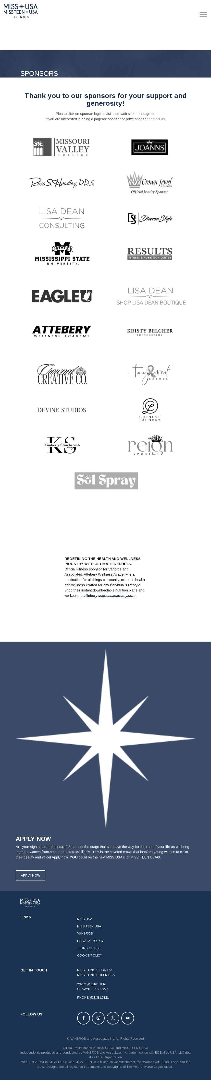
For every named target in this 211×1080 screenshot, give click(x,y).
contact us (157, 119)
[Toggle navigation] (203, 14)
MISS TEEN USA (89, 939)
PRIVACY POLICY (90, 954)
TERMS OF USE (89, 961)
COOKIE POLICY (89, 968)
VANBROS (85, 946)
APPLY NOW (30, 888)
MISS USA (84, 932)
